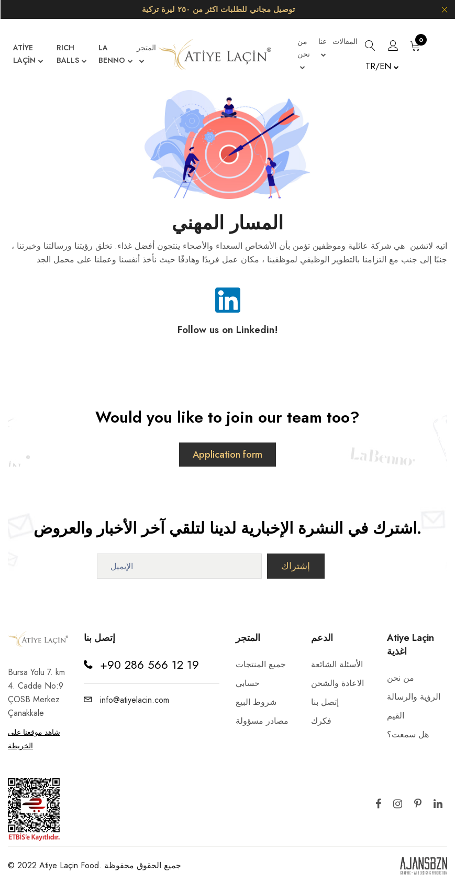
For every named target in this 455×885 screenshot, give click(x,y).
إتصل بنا (325, 702)
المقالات (345, 41)
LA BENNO (115, 55)
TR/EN (382, 66)
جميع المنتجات (261, 664)
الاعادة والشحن (337, 683)
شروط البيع (256, 702)
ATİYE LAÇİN (28, 55)
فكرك (321, 721)
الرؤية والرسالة (413, 697)
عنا (322, 48)
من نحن (303, 55)
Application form (227, 454)
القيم (395, 716)
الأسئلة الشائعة (337, 664)
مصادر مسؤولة (262, 721)
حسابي (248, 683)
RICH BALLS (72, 55)
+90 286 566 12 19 (149, 664)
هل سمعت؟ (408, 734)
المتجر (146, 55)
